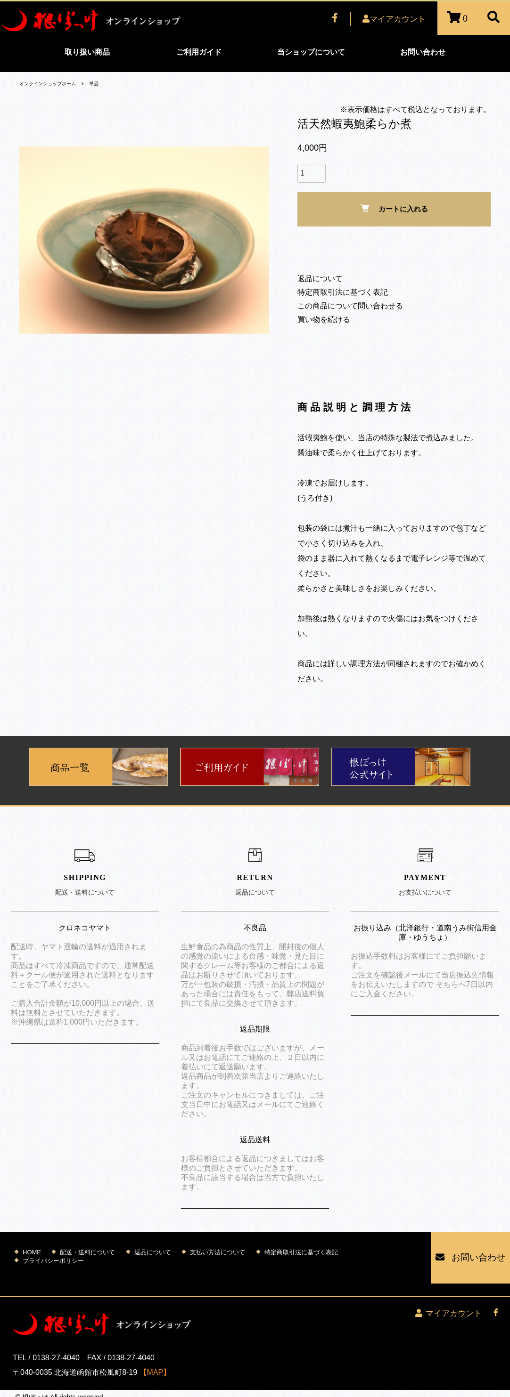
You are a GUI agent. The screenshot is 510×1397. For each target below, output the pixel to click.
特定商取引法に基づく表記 (342, 292)
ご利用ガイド (199, 52)
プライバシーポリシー (53, 1254)
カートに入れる (394, 208)
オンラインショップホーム (53, 83)
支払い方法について (217, 1245)
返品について (320, 279)
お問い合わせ (422, 52)
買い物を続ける (323, 319)
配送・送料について (87, 1245)
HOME (32, 1245)
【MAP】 (155, 1353)
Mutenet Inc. (70, 1387)
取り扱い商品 (87, 52)
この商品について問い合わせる (350, 306)
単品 (106, 83)
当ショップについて (311, 52)
